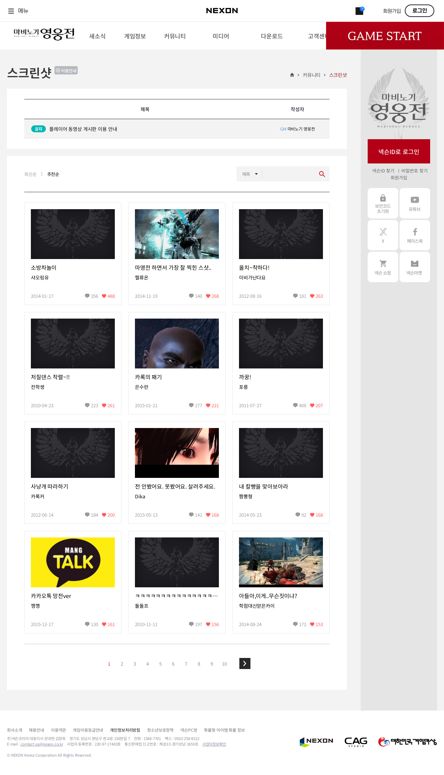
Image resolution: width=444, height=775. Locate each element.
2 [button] (122, 663)
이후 (244, 663)
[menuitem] (97, 36)
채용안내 (36, 730)
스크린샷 (338, 74)
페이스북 (415, 235)
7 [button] (186, 663)
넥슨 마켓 (415, 267)
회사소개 (14, 730)
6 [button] (173, 663)
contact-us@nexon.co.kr (41, 744)
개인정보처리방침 (125, 730)
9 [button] (212, 663)
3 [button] (135, 663)
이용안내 (68, 70)
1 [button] (109, 663)
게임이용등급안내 (88, 730)
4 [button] (147, 663)
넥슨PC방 (188, 730)
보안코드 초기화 (383, 203)
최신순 (30, 174)
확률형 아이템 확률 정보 (224, 730)
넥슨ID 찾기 (383, 170)
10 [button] (224, 663)
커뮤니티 (312, 74)
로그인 (419, 11)
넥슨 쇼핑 (383, 267)
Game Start (385, 36)
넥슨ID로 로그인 (398, 151)
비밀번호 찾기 (414, 170)
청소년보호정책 (160, 730)
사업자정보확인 (214, 744)
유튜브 (415, 203)
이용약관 (58, 730)
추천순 (53, 174)
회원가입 (392, 11)
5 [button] (160, 663)
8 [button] (199, 663)
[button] (244, 663)
